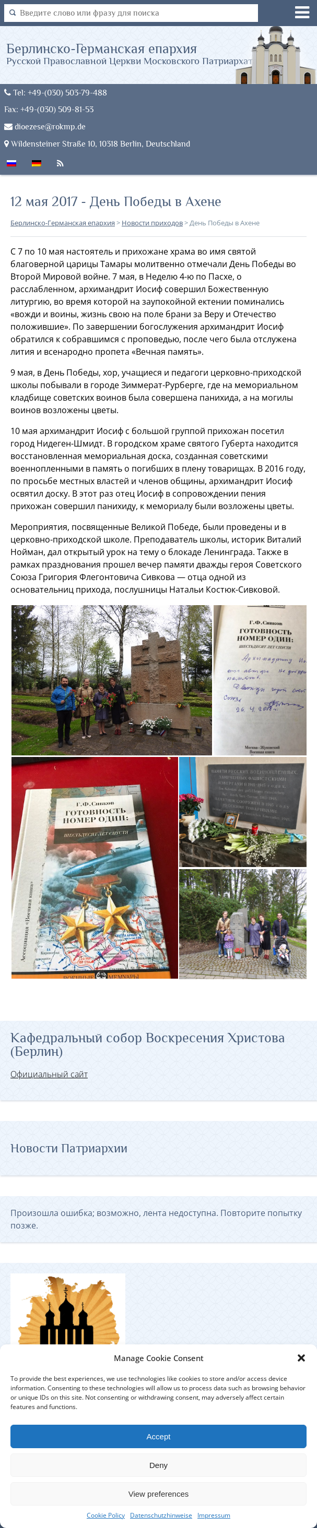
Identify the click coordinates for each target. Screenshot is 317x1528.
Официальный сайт (49, 1074)
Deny (158, 1465)
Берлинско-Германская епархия (131, 53)
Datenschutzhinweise (161, 1515)
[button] (301, 1358)
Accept (159, 1436)
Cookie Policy (106, 1515)
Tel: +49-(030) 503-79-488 (55, 92)
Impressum (213, 1515)
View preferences (158, 1493)
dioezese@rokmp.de (45, 126)
